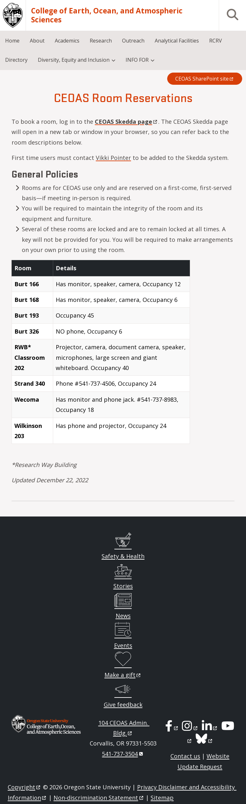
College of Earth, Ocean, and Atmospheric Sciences (107, 15)
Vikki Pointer (113, 158)
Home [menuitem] (12, 40)
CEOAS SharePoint (204, 78)
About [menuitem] (37, 40)
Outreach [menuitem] (133, 40)
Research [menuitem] (101, 40)
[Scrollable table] (123, 354)
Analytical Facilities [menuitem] (177, 40)
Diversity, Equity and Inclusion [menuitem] (74, 59)
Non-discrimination (98, 797)
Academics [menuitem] (67, 40)
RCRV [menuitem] (215, 40)
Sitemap (162, 797)
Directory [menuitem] (16, 59)
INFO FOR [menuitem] (137, 59)
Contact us (185, 756)
